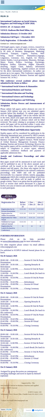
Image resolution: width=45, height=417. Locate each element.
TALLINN (7, 12)
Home (2, 12)
